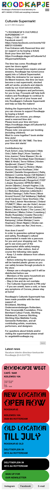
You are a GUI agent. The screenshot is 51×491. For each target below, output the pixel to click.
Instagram (9, 486)
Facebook (25, 486)
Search (43, 343)
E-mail (41, 486)
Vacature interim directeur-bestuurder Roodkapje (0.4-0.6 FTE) (24, 353)
